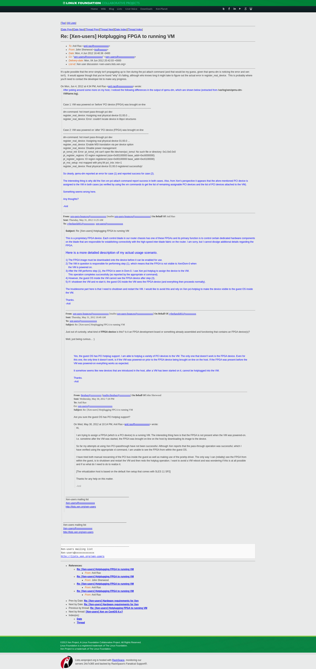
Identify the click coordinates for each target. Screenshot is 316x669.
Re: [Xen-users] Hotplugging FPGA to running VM (105, 569)
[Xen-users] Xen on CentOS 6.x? (104, 611)
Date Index (121, 29)
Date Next (78, 29)
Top (63, 23)
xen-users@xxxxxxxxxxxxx (88, 57)
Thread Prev (92, 29)
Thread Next (106, 29)
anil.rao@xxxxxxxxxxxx (96, 46)
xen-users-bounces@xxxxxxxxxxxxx (88, 216)
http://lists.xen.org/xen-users (81, 506)
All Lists (71, 23)
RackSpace (118, 660)
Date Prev (66, 29)
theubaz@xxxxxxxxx (91, 395)
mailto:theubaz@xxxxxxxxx (116, 395)
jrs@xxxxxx (101, 49)
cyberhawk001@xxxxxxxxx (81, 223)
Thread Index (135, 29)
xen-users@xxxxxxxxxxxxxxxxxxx (95, 406)
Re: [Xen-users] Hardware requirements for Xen (111, 600)
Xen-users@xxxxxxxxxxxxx (80, 503)
